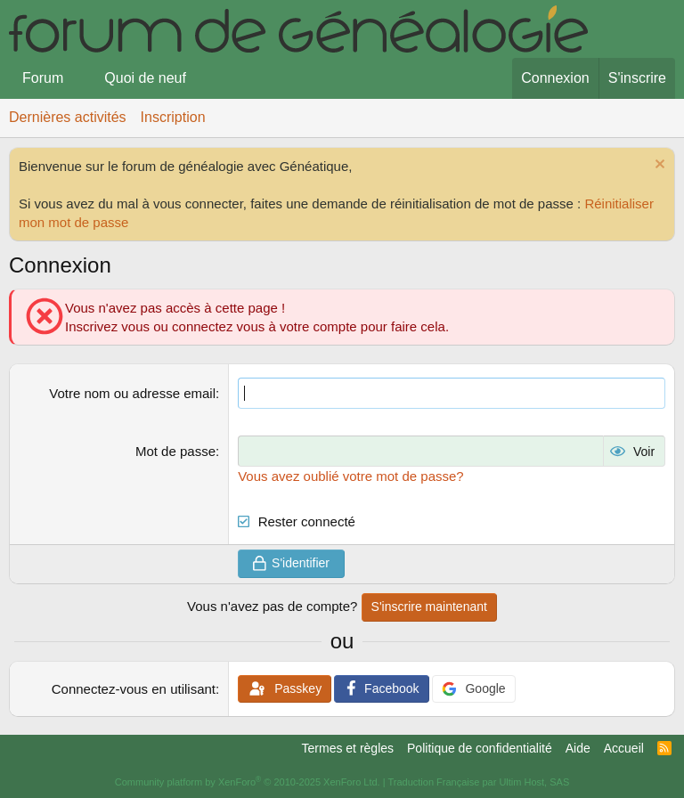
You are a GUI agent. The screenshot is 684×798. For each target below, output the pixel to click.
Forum (42, 78)
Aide (578, 748)
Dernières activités (67, 117)
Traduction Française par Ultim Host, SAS (478, 782)
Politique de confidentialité (479, 748)
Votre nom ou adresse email (132, 393)
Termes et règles (348, 748)
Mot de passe (175, 451)
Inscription (173, 117)
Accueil (624, 748)
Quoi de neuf (145, 78)
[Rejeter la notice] (657, 166)
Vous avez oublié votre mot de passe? (351, 476)
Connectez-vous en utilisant (134, 688)
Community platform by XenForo (247, 782)
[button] (78, 78)
